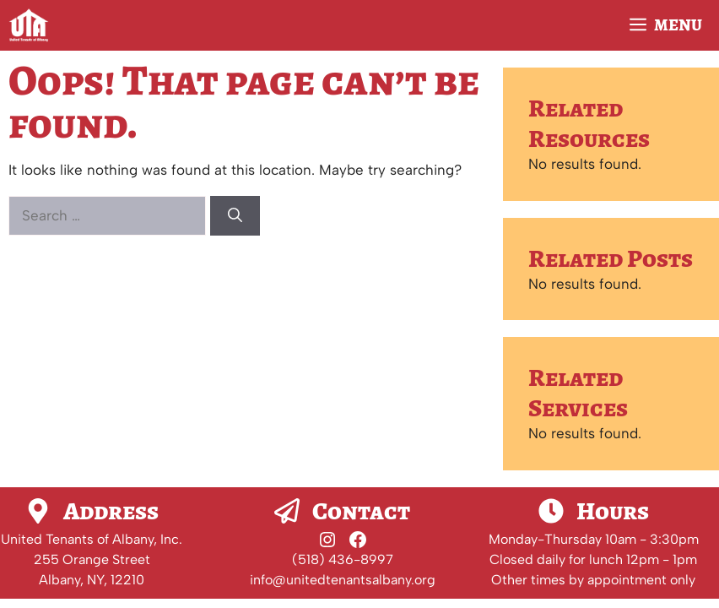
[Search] (235, 216)
